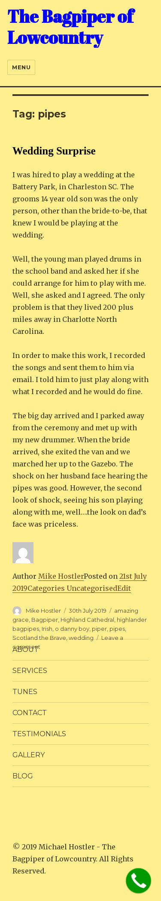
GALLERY (28, 755)
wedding (81, 637)
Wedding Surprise (54, 151)
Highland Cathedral (87, 619)
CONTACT (29, 713)
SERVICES (29, 670)
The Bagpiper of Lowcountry (70, 27)
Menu (21, 67)
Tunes (24, 692)
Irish (47, 628)
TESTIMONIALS (39, 734)
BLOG (22, 776)
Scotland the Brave (39, 637)
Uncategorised (92, 588)
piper (99, 628)
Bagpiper (44, 619)
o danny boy (72, 628)
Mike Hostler (61, 576)
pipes (117, 628)
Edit (124, 588)
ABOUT (25, 649)
